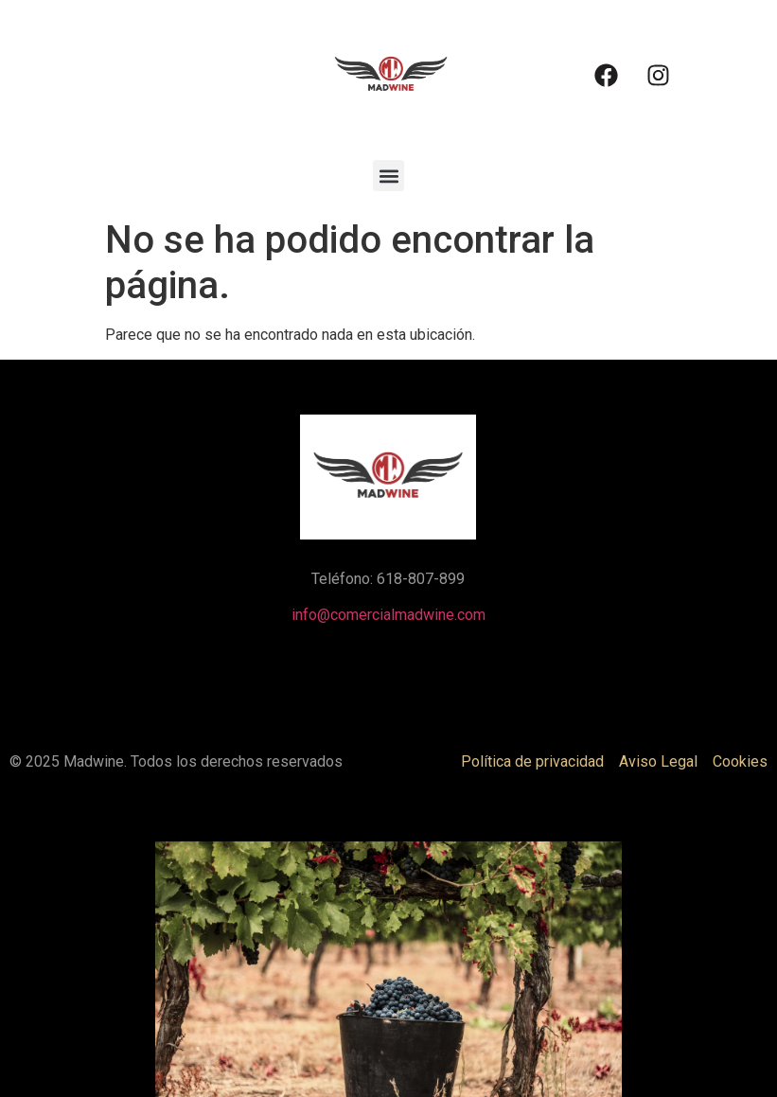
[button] (388, 175)
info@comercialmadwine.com (388, 615)
